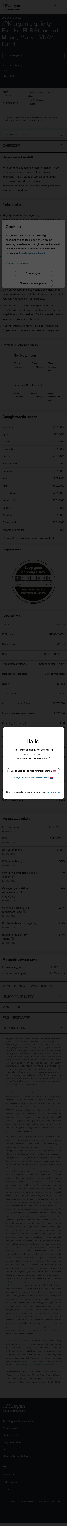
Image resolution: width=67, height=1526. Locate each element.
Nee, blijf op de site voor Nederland (33, 778)
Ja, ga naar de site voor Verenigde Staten (33, 771)
